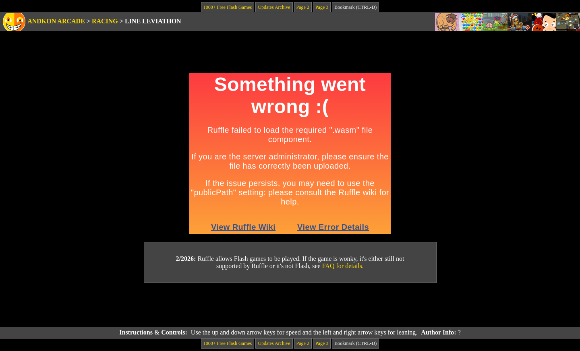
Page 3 (321, 7)
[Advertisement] (290, 305)
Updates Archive (274, 7)
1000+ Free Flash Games (227, 7)
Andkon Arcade (56, 21)
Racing (105, 21)
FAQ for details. (343, 265)
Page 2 (302, 7)
